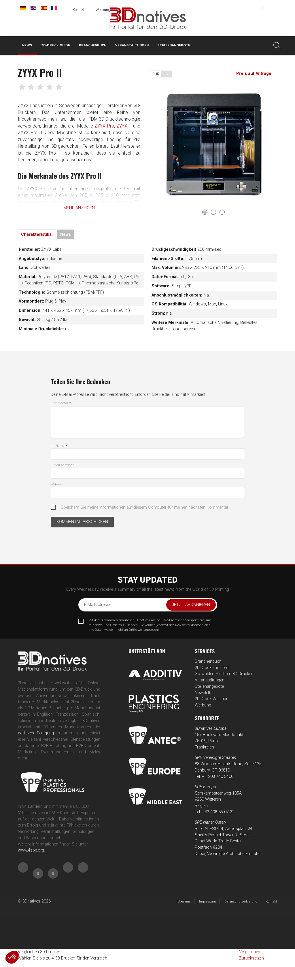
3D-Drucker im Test (212, 667)
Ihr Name (59, 446)
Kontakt (78, 10)
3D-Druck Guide (55, 45)
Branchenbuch (92, 45)
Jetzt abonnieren (191, 604)
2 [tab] (213, 212)
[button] (12, 957)
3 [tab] (222, 212)
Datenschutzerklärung (240, 901)
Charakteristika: (37, 234)
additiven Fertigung (36, 733)
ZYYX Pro (105, 126)
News (27, 45)
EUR (155, 74)
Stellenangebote (173, 45)
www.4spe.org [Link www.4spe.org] (31, 850)
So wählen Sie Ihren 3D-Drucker (224, 673)
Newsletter (204, 692)
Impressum (207, 901)
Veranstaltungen (132, 45)
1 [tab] (204, 212)
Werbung (103, 10)
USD (166, 74)
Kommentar (61, 403)
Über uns (184, 901)
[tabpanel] (214, 144)
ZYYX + (125, 126)
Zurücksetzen (251, 958)
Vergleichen (249, 951)
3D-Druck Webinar (211, 698)
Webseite (57, 484)
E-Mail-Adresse (63, 465)
